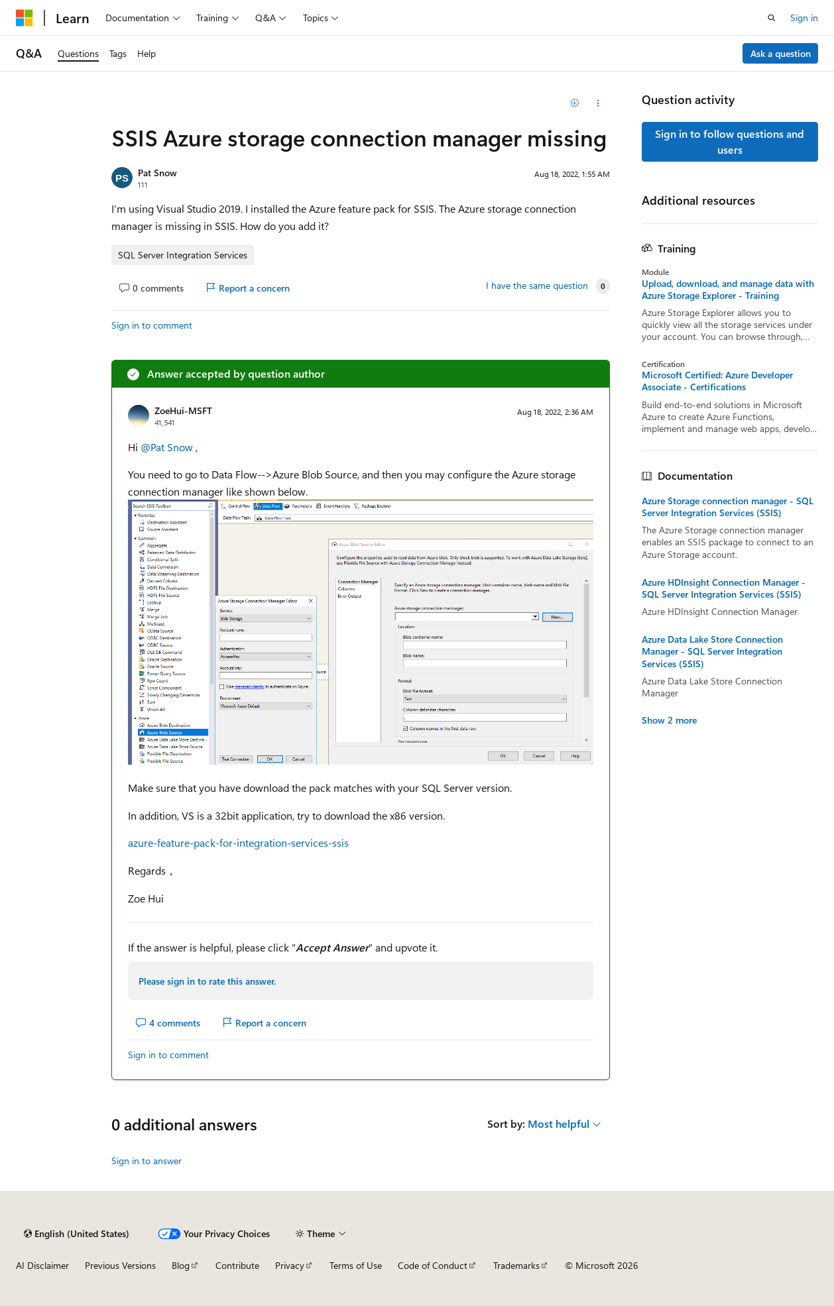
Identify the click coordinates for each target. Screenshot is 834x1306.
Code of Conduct (432, 1265)
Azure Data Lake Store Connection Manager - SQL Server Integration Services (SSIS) (712, 651)
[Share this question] (597, 103)
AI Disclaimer (42, 1265)
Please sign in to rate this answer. (207, 981)
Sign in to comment (151, 325)
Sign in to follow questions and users (729, 141)
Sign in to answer (146, 1160)
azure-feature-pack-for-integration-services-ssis (238, 842)
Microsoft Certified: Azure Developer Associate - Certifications (717, 381)
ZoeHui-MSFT (183, 410)
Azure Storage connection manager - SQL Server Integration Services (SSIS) (727, 507)
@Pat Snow (168, 447)
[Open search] (771, 18)
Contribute (237, 1265)
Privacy (289, 1265)
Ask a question (780, 53)
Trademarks (516, 1265)
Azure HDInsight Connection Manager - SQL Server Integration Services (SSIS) (723, 588)
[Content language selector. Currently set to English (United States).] (76, 1233)
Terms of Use (355, 1265)
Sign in (804, 17)
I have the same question (537, 285)
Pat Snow (157, 172)
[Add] (574, 103)
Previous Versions (120, 1265)
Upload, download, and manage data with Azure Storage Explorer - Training (728, 289)
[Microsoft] (24, 18)
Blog (181, 1265)
